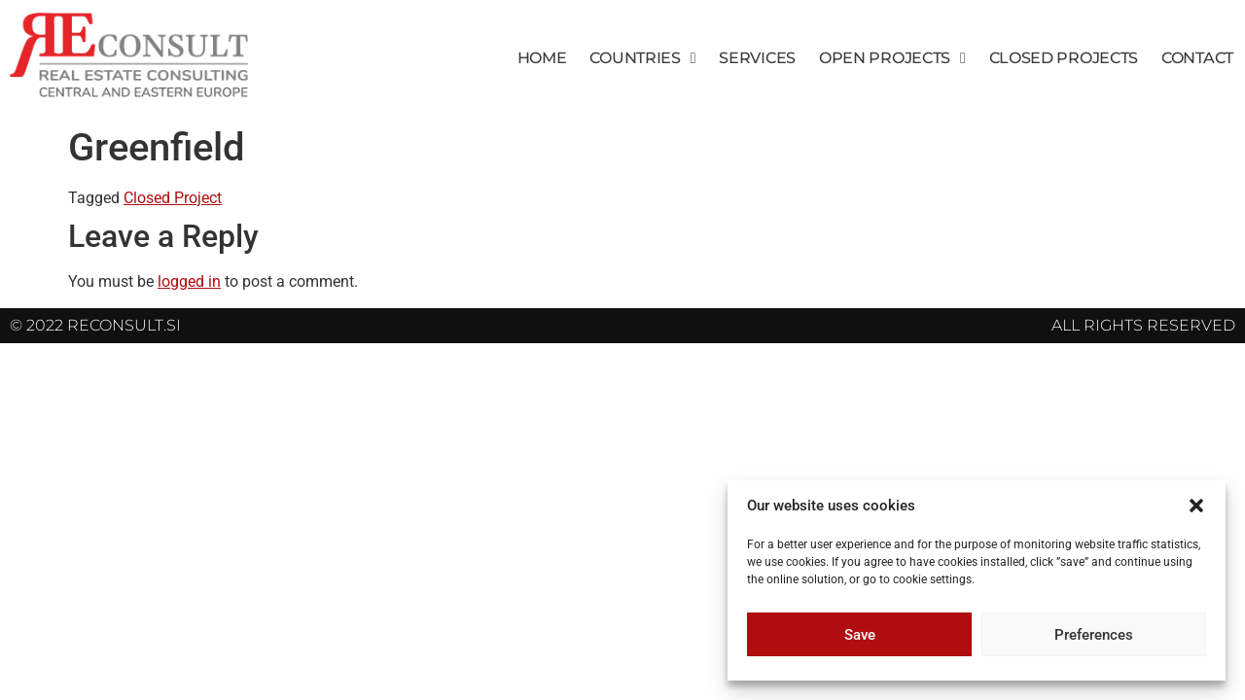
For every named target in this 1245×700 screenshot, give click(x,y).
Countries (642, 58)
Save (859, 635)
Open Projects (892, 58)
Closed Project (173, 198)
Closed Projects (1064, 58)
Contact (1197, 58)
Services (757, 58)
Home (542, 58)
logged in (189, 281)
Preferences (1093, 635)
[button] (1196, 505)
